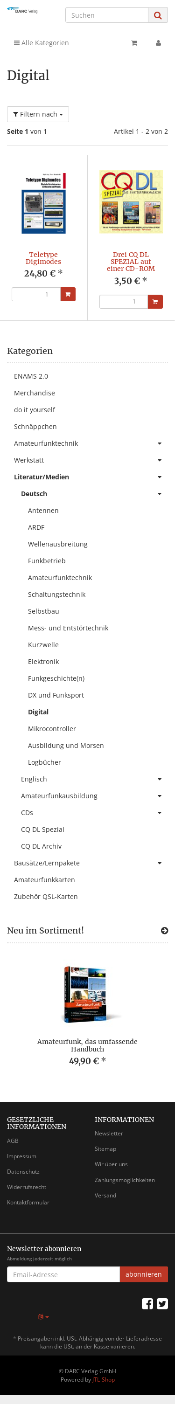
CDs (94, 812)
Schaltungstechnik (56, 594)
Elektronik (43, 661)
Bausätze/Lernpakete (91, 863)
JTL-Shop (103, 1379)
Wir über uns (111, 1164)
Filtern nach (38, 114)
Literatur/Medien (91, 477)
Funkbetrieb (47, 560)
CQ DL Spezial (42, 829)
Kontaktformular (28, 1202)
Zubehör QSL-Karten (46, 896)
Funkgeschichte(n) (56, 678)
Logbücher (44, 762)
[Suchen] (106, 15)
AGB (13, 1141)
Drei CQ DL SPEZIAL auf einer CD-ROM (131, 261)
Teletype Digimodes (43, 258)
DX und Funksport (56, 695)
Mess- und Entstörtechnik (68, 627)
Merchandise (34, 392)
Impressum (21, 1156)
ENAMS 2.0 (31, 376)
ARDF (36, 527)
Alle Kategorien (41, 42)
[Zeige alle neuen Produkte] (164, 930)
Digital (38, 711)
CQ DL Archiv (41, 846)
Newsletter (109, 1133)
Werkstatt (91, 460)
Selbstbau (43, 611)
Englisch (94, 779)
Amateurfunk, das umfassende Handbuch (87, 1045)
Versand (105, 1195)
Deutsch (94, 493)
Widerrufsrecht (26, 1187)
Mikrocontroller (52, 728)
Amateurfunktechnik (91, 443)
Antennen (43, 510)
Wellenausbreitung (58, 543)
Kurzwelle (43, 644)
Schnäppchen (35, 426)
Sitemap (105, 1149)
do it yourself (34, 409)
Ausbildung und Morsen (66, 745)
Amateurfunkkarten (44, 879)
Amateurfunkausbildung (94, 796)
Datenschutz (23, 1172)
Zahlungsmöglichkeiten (125, 1180)
